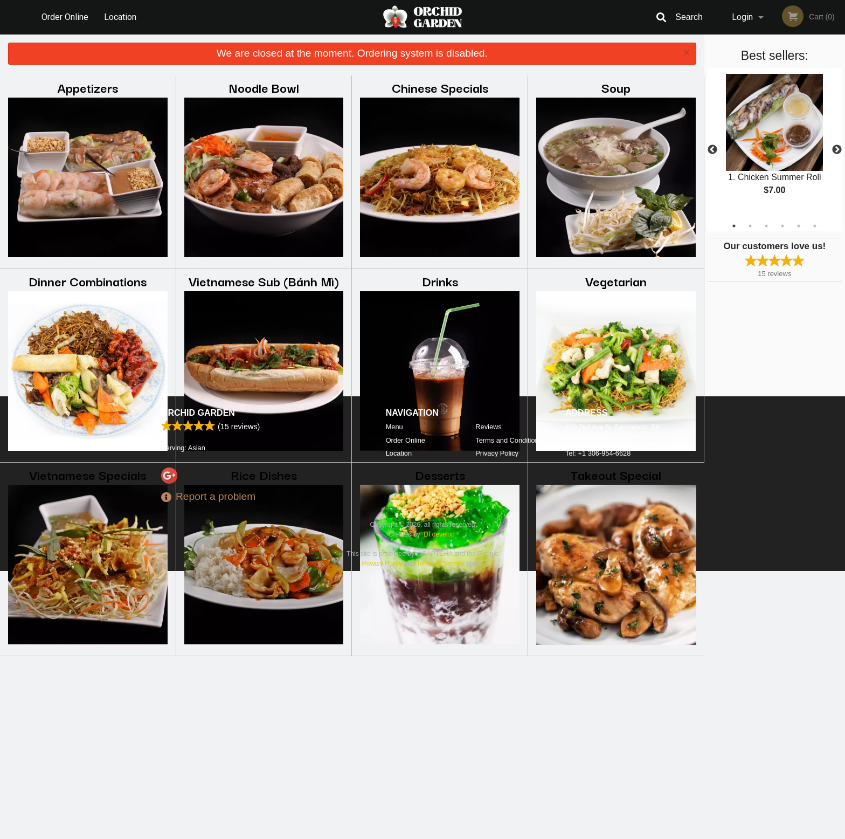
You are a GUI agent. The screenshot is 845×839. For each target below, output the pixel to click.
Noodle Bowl (264, 87)
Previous (712, 150)
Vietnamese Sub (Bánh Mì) (264, 281)
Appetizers (87, 87)
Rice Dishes (264, 474)
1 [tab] (734, 226)
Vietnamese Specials (87, 474)
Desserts (440, 474)
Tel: (598, 721)
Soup (616, 87)
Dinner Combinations (88, 281)
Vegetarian (616, 281)
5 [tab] (798, 226)
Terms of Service (441, 831)
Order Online (64, 17)
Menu (394, 695)
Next (837, 150)
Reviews (488, 695)
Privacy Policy (496, 721)
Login (742, 17)
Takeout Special (616, 474)
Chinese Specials (440, 87)
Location (120, 17)
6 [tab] (814, 226)
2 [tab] (750, 226)
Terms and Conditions (508, 708)
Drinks (440, 281)
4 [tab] (782, 226)
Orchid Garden (198, 680)
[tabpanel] (775, 143)
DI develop (439, 802)
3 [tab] (766, 226)
